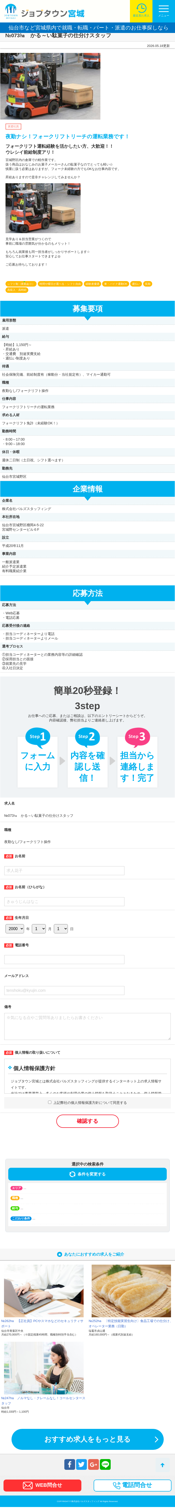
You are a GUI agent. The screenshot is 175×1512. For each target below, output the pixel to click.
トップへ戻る (162, 1465)
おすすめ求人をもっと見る (87, 1444)
